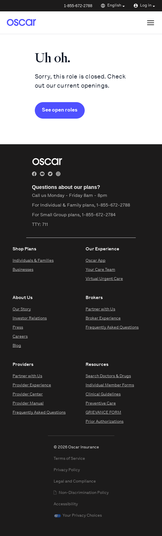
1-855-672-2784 (99, 215)
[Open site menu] (150, 22)
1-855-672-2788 (78, 5)
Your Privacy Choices (82, 516)
